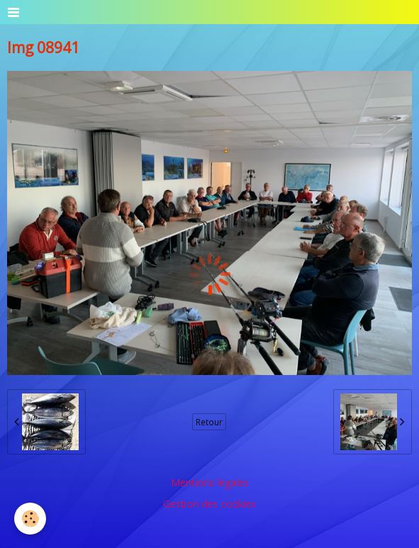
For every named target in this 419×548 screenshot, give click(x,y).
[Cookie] (30, 519)
